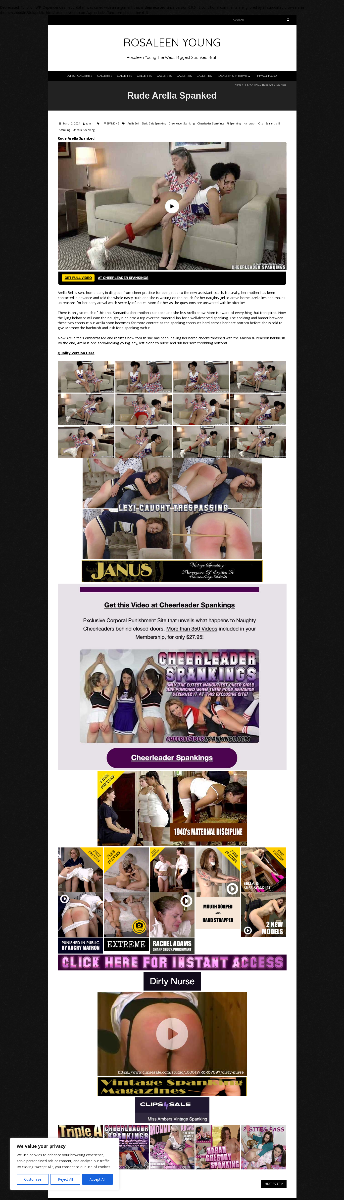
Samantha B (273, 123)
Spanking (64, 130)
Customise (32, 1179)
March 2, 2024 (71, 123)
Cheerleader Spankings (210, 123)
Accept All (97, 1179)
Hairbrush (249, 123)
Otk (260, 123)
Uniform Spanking (84, 130)
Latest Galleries (79, 76)
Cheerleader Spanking (182, 123)
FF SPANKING (252, 84)
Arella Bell (133, 123)
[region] (64, 1164)
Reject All (65, 1179)
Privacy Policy (266, 76)
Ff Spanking (234, 123)
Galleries (104, 76)
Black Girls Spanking (154, 123)
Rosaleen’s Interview (233, 76)
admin (89, 123)
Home (238, 84)
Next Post (274, 1183)
